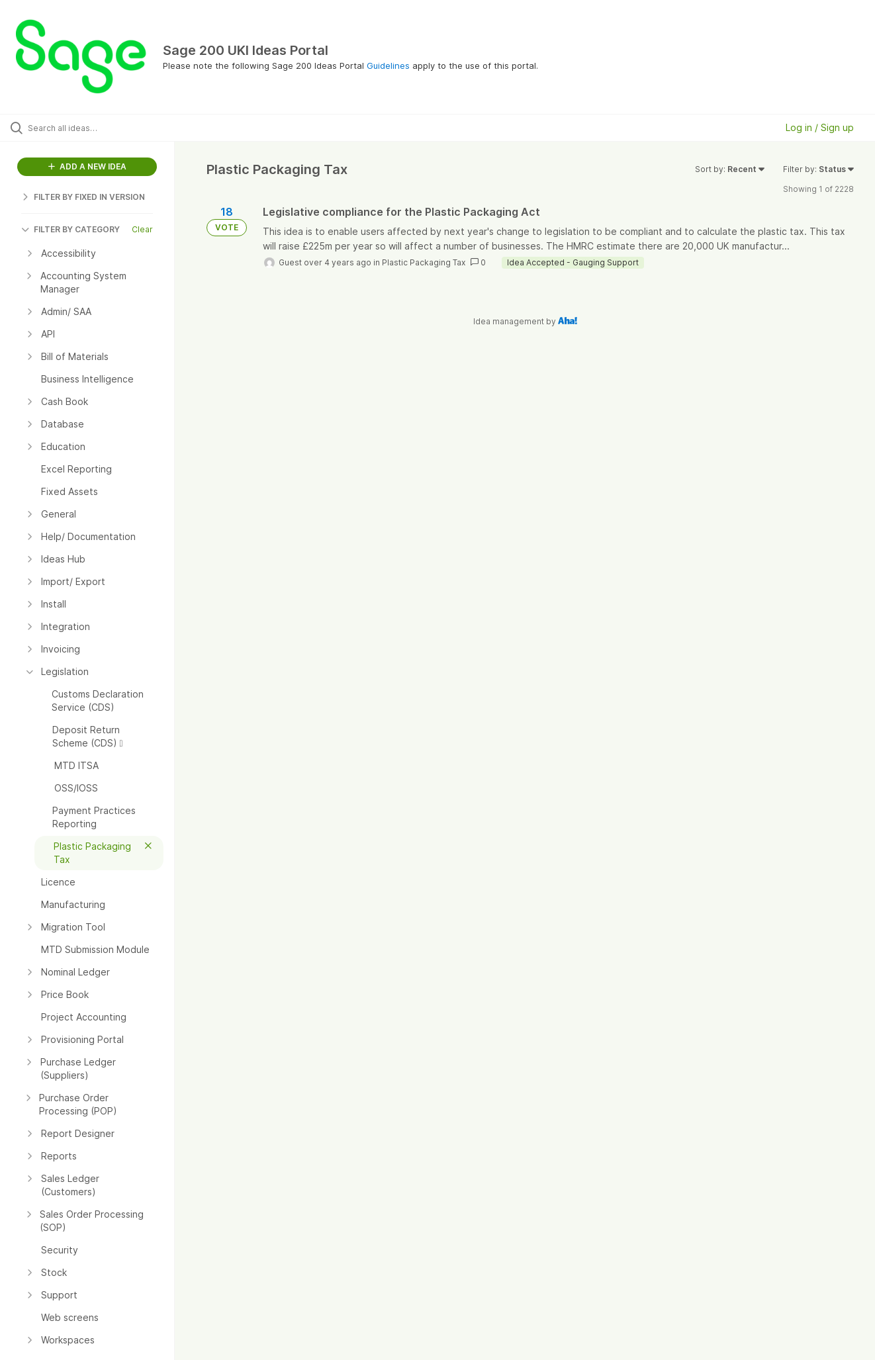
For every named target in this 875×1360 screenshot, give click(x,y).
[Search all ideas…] (104, 128)
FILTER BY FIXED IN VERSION (83, 197)
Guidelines (388, 65)
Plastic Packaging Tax (423, 262)
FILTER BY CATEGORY (70, 229)
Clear (142, 229)
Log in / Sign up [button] (820, 127)
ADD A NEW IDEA (87, 166)
